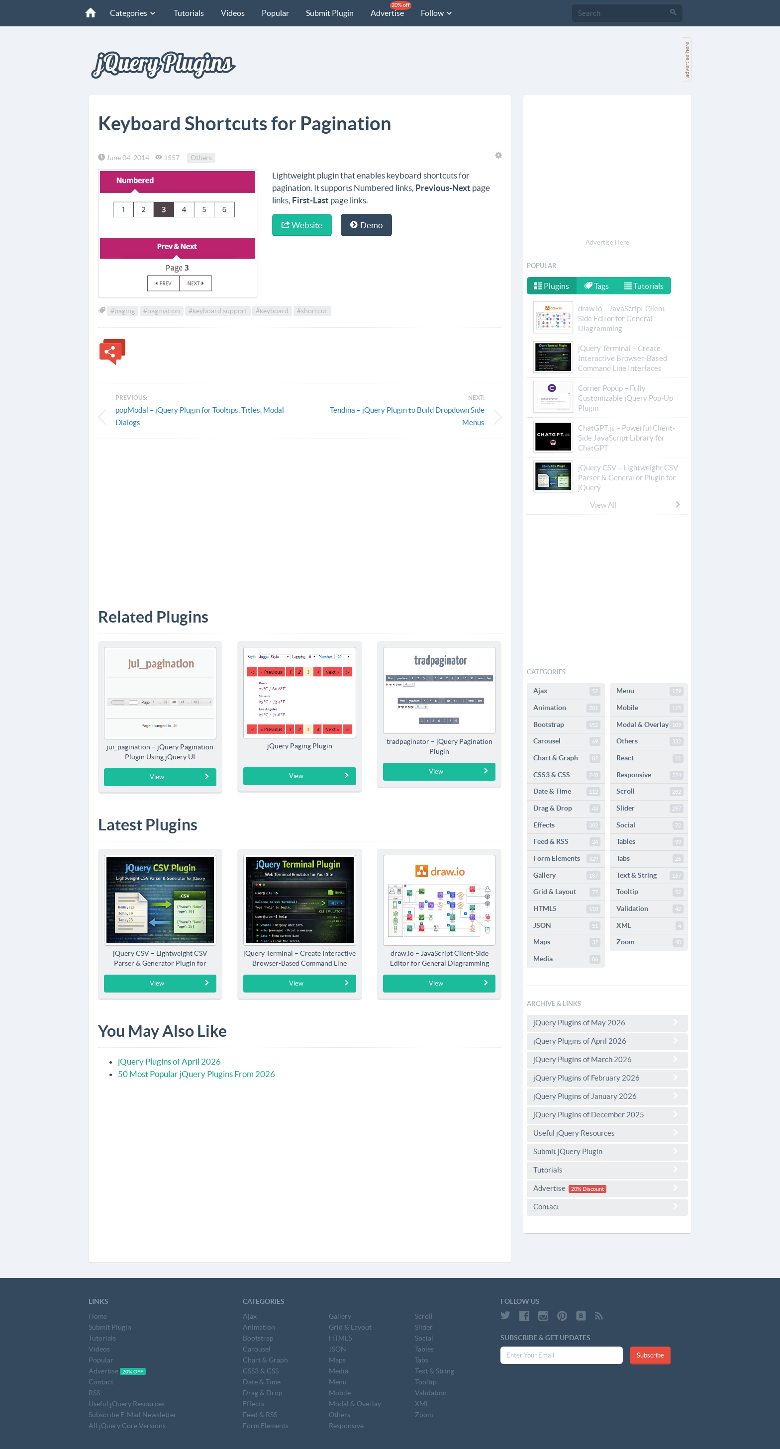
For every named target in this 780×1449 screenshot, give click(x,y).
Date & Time (566, 791)
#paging (122, 311)
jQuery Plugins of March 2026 (607, 1059)
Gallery (566, 875)
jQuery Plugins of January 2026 (607, 1095)
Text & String (649, 875)
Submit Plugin (328, 12)
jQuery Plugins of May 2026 (607, 1022)
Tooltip (649, 892)
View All (636, 504)
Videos (231, 12)
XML (649, 925)
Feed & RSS (566, 841)
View (180, 777)
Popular (274, 12)
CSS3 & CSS (566, 775)
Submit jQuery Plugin (607, 1151)
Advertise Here (607, 242)
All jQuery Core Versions (127, 1426)
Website (302, 225)
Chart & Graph (566, 758)
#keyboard (272, 311)
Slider (649, 808)
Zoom (649, 942)
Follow (435, 12)
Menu (649, 691)
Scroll (649, 791)
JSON (566, 925)
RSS (94, 1393)
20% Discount (587, 1189)
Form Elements (566, 858)
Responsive (649, 775)
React (649, 758)
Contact (607, 1206)
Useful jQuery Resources (607, 1132)
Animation (566, 708)
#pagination (161, 311)
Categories (131, 12)
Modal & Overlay (649, 725)
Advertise (389, 9)
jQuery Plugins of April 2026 (169, 1061)
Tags (597, 285)
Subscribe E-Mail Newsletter (133, 1415)
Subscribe (650, 1355)
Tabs (649, 858)
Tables (649, 841)
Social (649, 825)
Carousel (566, 741)
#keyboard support (218, 311)
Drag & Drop (566, 808)
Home (98, 1316)
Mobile (649, 708)
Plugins (551, 285)
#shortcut (312, 311)
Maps (566, 942)
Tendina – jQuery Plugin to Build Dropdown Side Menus (407, 416)
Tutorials (187, 12)
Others (201, 158)
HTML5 (566, 909)
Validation (649, 909)
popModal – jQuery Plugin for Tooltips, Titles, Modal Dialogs (199, 416)
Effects (566, 825)
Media (566, 959)
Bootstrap (566, 725)
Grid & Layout (566, 892)
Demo (366, 225)
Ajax (566, 691)
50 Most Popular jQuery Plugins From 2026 (196, 1074)
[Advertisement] (300, 516)
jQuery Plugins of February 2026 (607, 1077)
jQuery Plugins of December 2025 (607, 1114)
